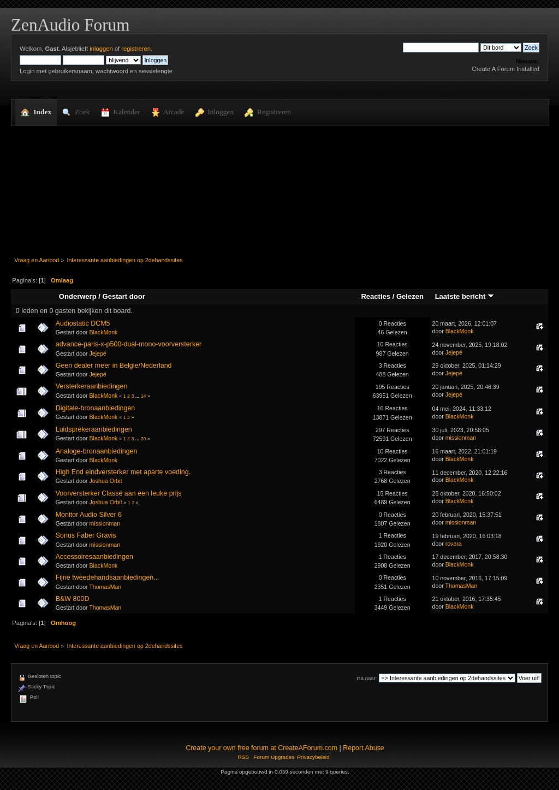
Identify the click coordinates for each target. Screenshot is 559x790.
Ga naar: (366, 678)
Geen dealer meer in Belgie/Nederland (114, 365)
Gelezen (410, 296)
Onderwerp (78, 296)
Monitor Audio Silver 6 (89, 514)
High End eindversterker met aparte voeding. (123, 472)
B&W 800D (73, 599)
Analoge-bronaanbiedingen (97, 451)
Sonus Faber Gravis (86, 535)
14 (143, 396)
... (138, 396)
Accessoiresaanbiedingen (94, 557)
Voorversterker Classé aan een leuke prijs (119, 493)
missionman (461, 437)
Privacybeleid (313, 757)
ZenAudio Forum (70, 24)
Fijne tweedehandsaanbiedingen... (107, 577)
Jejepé (98, 353)
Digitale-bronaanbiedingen (95, 408)
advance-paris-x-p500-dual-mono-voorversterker (129, 344)
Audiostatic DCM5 (83, 323)
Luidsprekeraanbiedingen (94, 429)
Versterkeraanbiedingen (92, 386)
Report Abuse (363, 748)
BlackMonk (104, 332)
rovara (453, 543)
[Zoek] (441, 47)
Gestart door (124, 296)
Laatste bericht (464, 296)
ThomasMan (105, 586)
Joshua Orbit (106, 480)
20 (143, 438)
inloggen (101, 48)
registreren (136, 48)
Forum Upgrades (273, 757)
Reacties (375, 296)
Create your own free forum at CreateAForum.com (261, 748)
